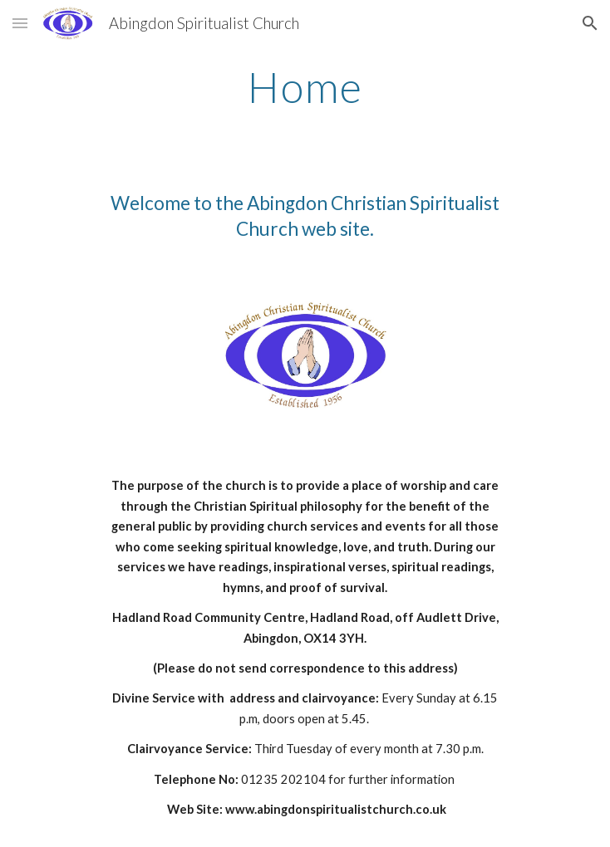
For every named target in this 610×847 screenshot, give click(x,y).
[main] (304, 87)
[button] (20, 23)
